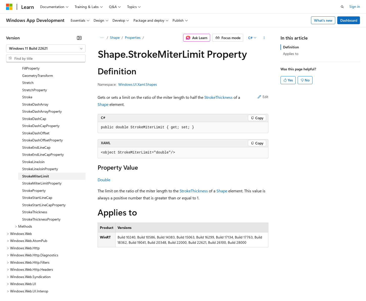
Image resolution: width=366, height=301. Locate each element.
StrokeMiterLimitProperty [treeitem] (42, 139)
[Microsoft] (9, 7)
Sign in (354, 6)
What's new (323, 20)
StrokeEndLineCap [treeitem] (36, 103)
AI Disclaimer (16, 285)
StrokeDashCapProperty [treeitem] (41, 82)
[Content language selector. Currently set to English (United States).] (29, 274)
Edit (263, 96)
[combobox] (46, 48)
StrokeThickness (218, 97)
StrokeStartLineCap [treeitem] (37, 154)
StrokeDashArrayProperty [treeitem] (42, 67)
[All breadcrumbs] (102, 38)
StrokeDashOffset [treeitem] (35, 89)
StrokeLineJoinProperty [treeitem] (40, 125)
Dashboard (348, 20)
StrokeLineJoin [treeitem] (33, 118)
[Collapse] (79, 37)
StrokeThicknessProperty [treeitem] (41, 175)
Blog (68, 285)
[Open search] (342, 6)
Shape (115, 37)
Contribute (90, 285)
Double (104, 179)
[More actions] (264, 38)
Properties (132, 37)
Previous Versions (45, 285)
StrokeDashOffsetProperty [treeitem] (42, 96)
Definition (291, 47)
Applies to (290, 53)
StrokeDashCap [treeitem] (34, 75)
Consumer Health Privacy (144, 285)
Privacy (110, 285)
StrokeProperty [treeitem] (34, 146)
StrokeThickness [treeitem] (34, 168)
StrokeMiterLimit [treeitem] (35, 132)
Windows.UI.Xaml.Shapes (137, 84)
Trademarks (209, 285)
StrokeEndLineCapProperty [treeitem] (43, 110)
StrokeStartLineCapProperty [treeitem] (44, 161)
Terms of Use (184, 285)
